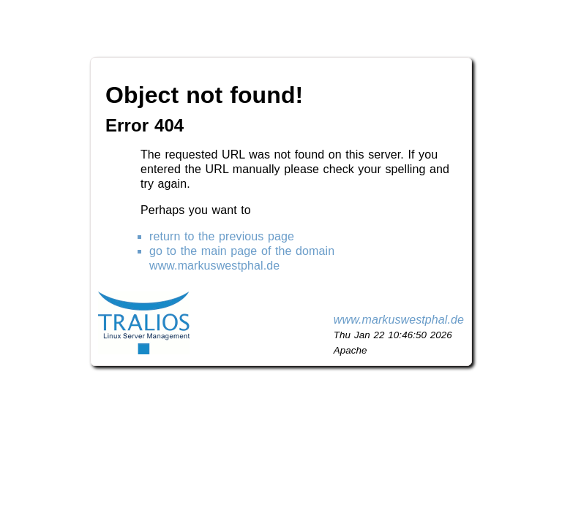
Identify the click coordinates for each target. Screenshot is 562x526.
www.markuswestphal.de (399, 319)
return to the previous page (221, 236)
